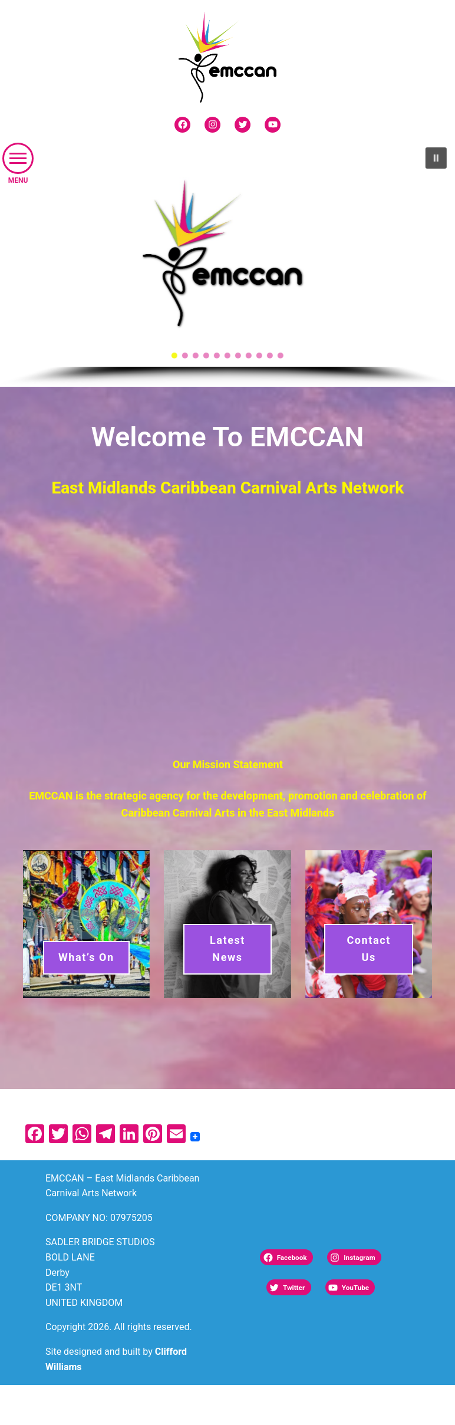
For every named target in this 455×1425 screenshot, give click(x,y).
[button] (18, 158)
